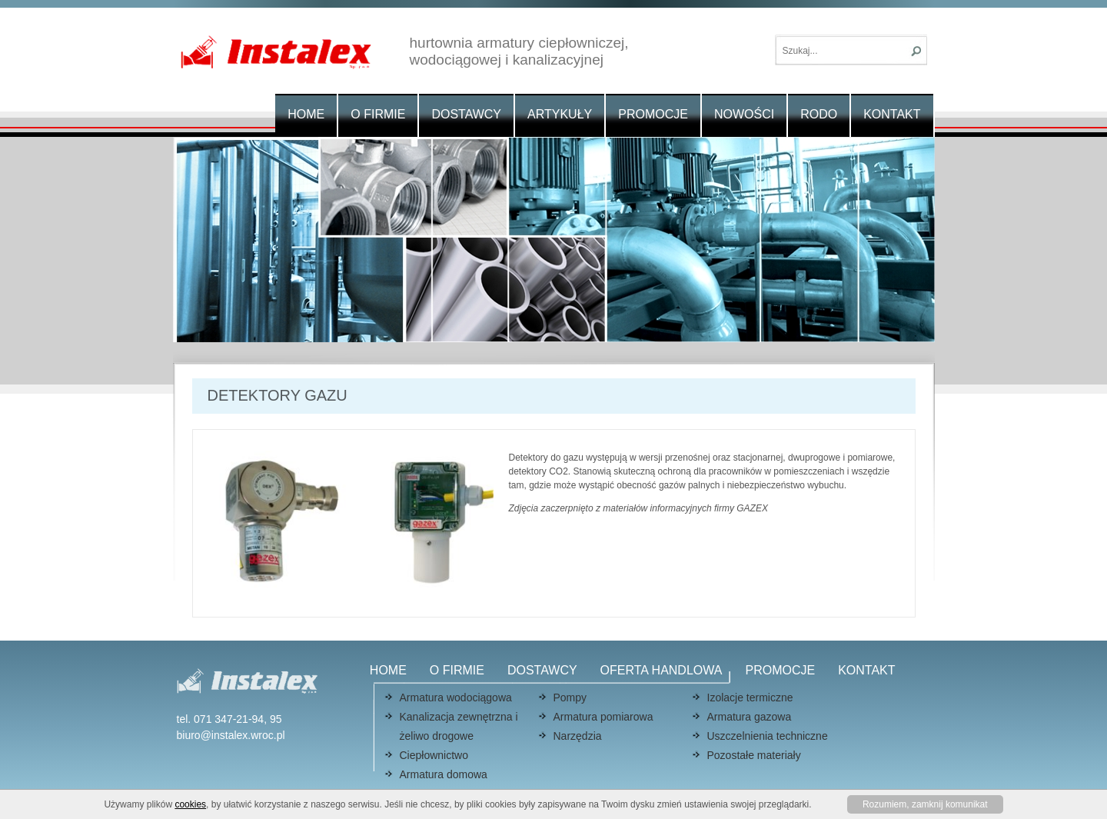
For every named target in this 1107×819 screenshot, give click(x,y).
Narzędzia (578, 736)
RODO (818, 114)
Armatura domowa (443, 774)
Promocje (653, 114)
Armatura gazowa (749, 717)
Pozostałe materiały (754, 755)
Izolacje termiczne (750, 697)
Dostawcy (466, 114)
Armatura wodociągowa (456, 697)
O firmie (378, 114)
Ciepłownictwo (434, 755)
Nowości (744, 114)
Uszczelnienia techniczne (767, 736)
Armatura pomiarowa (603, 717)
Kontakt (891, 114)
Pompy (570, 697)
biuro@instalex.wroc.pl (231, 735)
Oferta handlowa (661, 670)
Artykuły (559, 114)
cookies (190, 804)
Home (306, 114)
